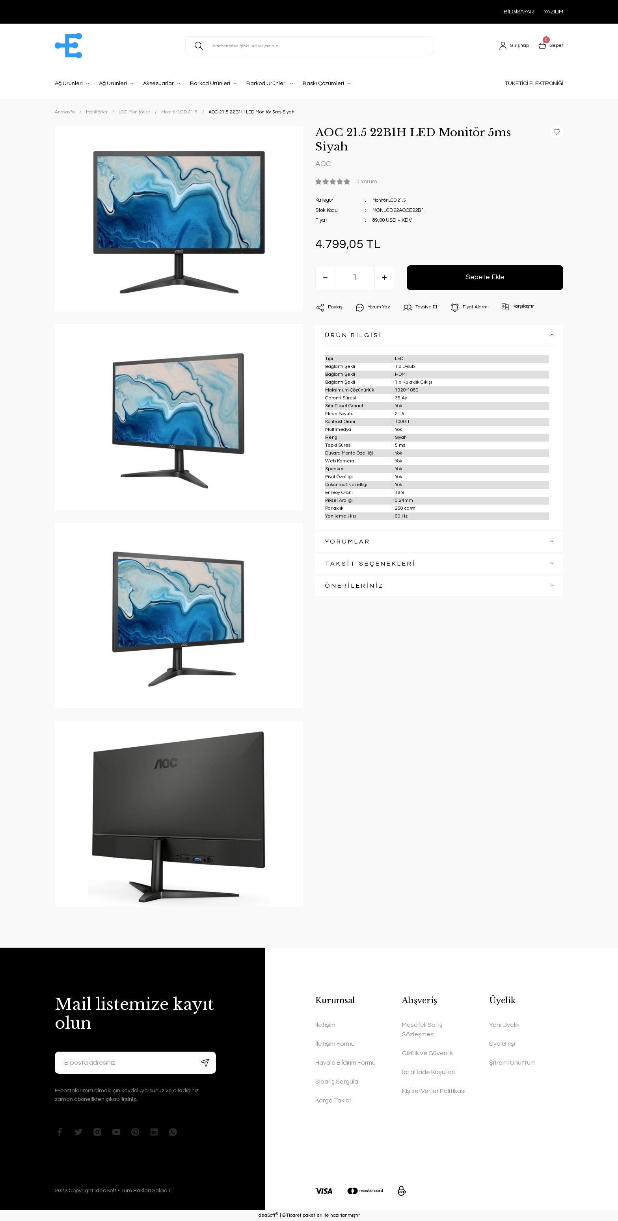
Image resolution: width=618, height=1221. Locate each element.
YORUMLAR (347, 543)
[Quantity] (355, 279)
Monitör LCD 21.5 (391, 202)
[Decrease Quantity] (325, 279)
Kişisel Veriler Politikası (433, 1091)
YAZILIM (553, 12)
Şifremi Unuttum (512, 1063)
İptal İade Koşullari (428, 1072)
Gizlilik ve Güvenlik (427, 1053)
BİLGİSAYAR (519, 12)
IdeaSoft (267, 1215)
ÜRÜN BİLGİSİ (353, 337)
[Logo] (68, 45)
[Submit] (205, 1063)
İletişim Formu (335, 1044)
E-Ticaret (292, 1215)
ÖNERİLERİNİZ (354, 588)
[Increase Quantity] (384, 279)
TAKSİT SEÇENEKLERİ (370, 565)
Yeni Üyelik (504, 1025)
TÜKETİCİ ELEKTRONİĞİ (534, 83)
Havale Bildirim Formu (345, 1063)
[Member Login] (510, 45)
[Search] (309, 45)
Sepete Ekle (485, 279)
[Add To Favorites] (557, 132)
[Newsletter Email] (135, 1063)
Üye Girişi (502, 1044)
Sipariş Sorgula (336, 1081)
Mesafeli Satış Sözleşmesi (422, 1029)
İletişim (325, 1025)
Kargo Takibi (333, 1100)
